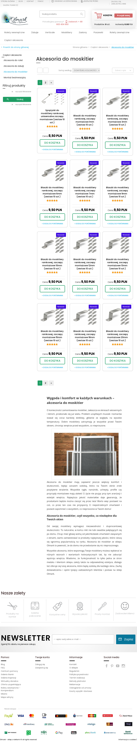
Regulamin (74, 671)
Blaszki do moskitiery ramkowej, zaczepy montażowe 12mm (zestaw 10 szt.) (84, 264)
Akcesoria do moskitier (16, 71)
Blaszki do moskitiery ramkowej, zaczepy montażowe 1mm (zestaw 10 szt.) (84, 120)
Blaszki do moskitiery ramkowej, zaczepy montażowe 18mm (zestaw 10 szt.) (84, 336)
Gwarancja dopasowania (64, 1)
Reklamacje (74, 684)
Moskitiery (66, 32)
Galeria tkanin (7, 674)
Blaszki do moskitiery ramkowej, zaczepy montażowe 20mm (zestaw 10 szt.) (117, 336)
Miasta (4, 693)
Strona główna (8, 1)
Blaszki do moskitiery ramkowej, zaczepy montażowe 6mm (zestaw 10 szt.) (52, 192)
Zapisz (125, 639)
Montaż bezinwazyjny (15, 77)
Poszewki (98, 32)
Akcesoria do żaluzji (14, 66)
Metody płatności (77, 681)
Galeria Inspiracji (8, 677)
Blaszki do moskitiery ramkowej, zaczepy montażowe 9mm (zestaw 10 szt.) (117, 192)
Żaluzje (34, 32)
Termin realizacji (77, 677)
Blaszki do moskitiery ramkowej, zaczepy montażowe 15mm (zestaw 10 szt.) (52, 336)
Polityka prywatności (78, 674)
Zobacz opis (123, 70)
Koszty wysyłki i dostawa (80, 691)
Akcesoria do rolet (13, 60)
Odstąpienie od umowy (80, 687)
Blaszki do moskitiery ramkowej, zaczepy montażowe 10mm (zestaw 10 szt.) (52, 264)
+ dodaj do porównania (52, 149)
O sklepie (73, 667)
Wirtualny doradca (9, 681)
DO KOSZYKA (52, 143)
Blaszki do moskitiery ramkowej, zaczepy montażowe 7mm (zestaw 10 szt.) (84, 192)
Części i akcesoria (13, 40)
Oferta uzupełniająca (11, 684)
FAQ (3, 667)
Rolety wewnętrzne (14, 32)
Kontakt (30, 1)
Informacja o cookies (127, 739)
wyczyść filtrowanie (21, 91)
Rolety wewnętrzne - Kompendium (10, 689)
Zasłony (83, 32)
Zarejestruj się (41, 667)
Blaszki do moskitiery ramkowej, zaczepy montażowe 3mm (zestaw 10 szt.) (117, 120)
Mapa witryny (7, 697)
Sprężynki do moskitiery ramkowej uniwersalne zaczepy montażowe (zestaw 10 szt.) (52, 116)
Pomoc (41, 1)
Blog (21, 1)
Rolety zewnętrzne (119, 32)
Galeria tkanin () (10, 5)
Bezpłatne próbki (89, 1)
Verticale (50, 32)
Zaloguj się (40, 664)
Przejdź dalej (123, 15)
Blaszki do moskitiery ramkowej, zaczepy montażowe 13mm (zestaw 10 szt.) (117, 264)
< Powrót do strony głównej (15, 47)
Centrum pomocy (9, 671)
